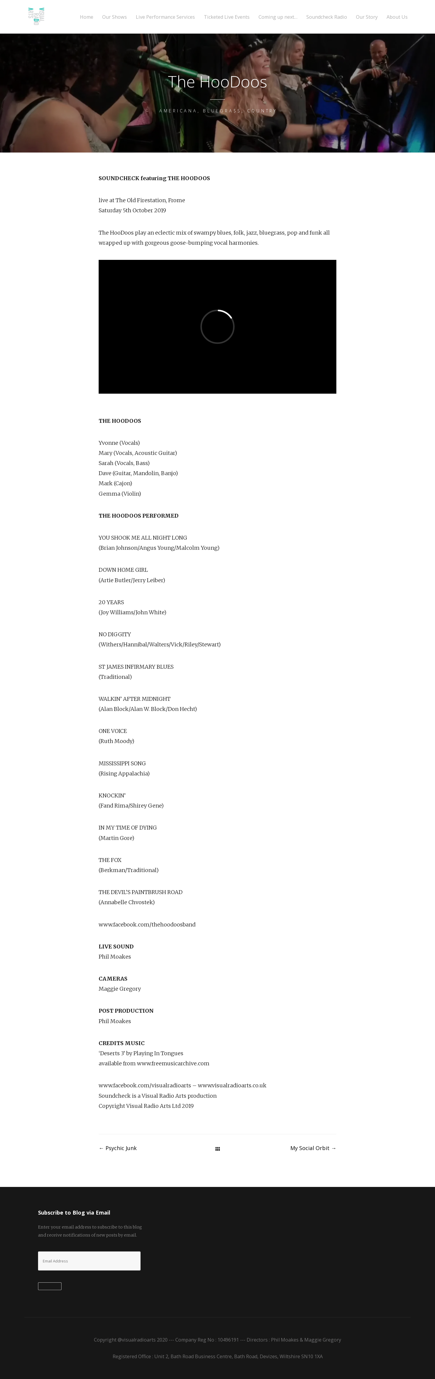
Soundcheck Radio (326, 17)
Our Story (367, 17)
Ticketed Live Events (227, 17)
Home (86, 17)
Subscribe (50, 1286)
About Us (397, 17)
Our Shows (114, 17)
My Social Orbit (313, 1148)
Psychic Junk (118, 1148)
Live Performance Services (165, 17)
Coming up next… (278, 17)
